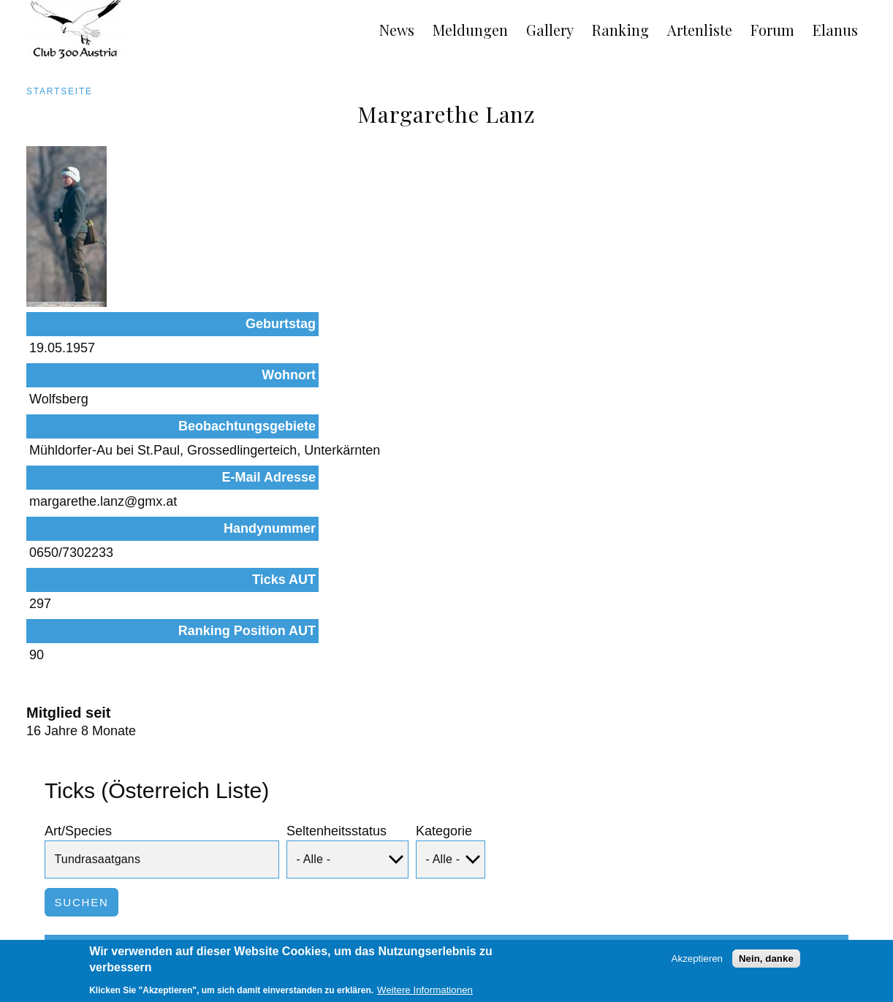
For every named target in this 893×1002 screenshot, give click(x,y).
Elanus (835, 29)
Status (265, 793)
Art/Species (78, 662)
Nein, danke (766, 963)
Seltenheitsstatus (336, 662)
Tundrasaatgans (118, 847)
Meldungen (470, 29)
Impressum (81, 938)
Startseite (59, 91)
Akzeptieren (697, 963)
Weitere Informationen (425, 995)
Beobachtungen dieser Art (742, 847)
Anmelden (855, 938)
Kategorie (444, 662)
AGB (20, 938)
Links (142, 938)
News (396, 29)
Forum (772, 29)
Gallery (550, 29)
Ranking (620, 29)
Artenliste (699, 29)
